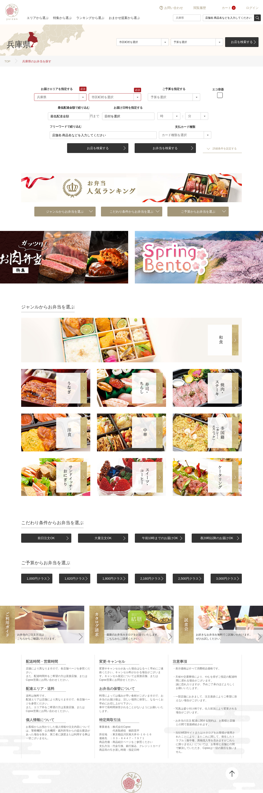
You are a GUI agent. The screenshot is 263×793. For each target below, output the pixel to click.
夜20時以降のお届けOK (216, 538)
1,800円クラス (112, 578)
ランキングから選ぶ (90, 18)
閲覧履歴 (199, 8)
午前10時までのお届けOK (160, 538)
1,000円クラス (37, 578)
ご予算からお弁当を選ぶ (198, 211)
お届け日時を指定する (128, 107)
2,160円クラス (150, 578)
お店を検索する (242, 42)
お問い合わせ (173, 8)
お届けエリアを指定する (57, 89)
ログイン (252, 8)
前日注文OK (46, 538)
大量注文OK (103, 538)
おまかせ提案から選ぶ (124, 18)
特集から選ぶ (62, 18)
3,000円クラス (226, 578)
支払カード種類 (185, 126)
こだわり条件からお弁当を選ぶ (131, 211)
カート (226, 8)
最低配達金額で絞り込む (74, 107)
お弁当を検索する (165, 148)
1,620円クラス (74, 578)
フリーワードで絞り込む (66, 126)
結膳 (11, 12)
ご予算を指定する (173, 89)
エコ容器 (218, 89)
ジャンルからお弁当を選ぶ (65, 211)
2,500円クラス (188, 578)
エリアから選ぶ (38, 18)
